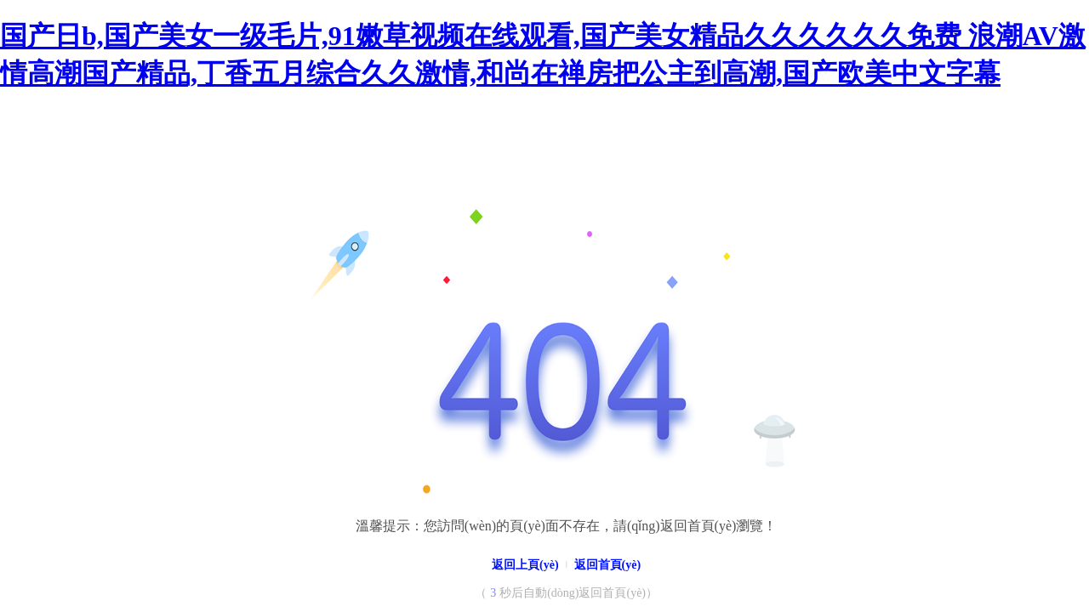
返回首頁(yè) (607, 564)
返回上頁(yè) (525, 564)
